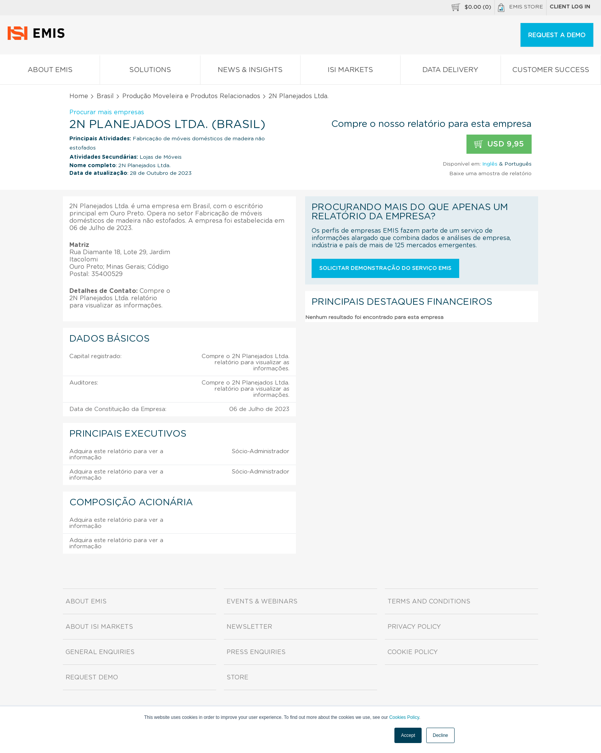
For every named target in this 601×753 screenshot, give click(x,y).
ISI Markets (350, 71)
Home (78, 96)
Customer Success (551, 71)
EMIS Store (520, 7)
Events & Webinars (262, 601)
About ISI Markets (99, 627)
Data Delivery (450, 71)
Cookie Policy (413, 652)
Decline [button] (440, 735)
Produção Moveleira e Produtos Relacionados (191, 96)
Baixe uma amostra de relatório (490, 173)
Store (237, 677)
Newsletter (249, 627)
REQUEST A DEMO (557, 35)
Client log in (570, 7)
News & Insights (250, 71)
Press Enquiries (256, 652)
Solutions (150, 71)
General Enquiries (100, 652)
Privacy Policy (414, 627)
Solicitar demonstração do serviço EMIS (385, 268)
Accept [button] (408, 735)
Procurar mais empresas (106, 112)
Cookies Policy (404, 717)
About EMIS (50, 71)
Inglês (490, 164)
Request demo (92, 677)
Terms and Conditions (429, 601)
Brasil (105, 96)
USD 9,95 (499, 144)
